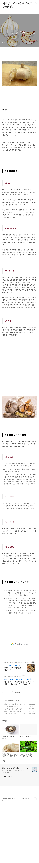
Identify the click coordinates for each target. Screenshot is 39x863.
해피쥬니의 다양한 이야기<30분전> (17, 4)
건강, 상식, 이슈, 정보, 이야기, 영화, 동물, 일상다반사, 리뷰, (15, 829)
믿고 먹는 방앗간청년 (12, 723)
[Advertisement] (19, 62)
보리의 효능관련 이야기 (11, 764)
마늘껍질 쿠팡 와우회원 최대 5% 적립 (18, 737)
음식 (6, 759)
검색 (30, 3)
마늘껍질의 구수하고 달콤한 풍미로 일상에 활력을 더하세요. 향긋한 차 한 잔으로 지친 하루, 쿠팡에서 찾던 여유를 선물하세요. (19, 741)
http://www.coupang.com (12, 734)
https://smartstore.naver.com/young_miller (17, 720)
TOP (35, 856)
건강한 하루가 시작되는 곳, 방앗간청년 (13, 727)
